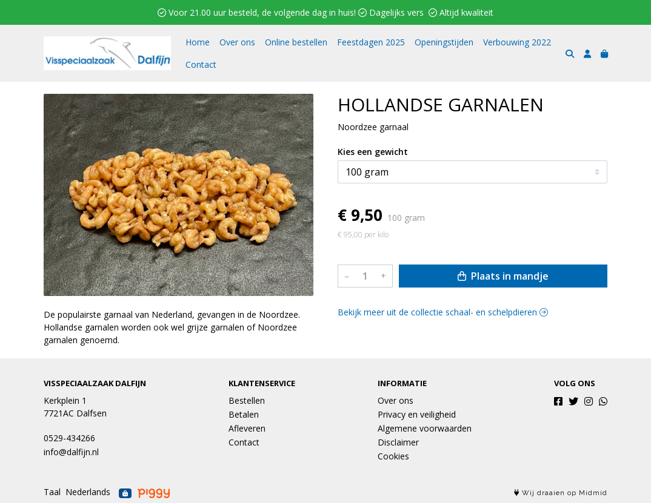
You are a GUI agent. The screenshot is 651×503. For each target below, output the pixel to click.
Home (197, 42)
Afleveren (247, 428)
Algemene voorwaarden (425, 428)
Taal (52, 492)
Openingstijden (444, 42)
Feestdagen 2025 (371, 42)
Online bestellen (296, 42)
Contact (200, 64)
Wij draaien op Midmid (560, 493)
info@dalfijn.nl (71, 452)
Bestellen (247, 400)
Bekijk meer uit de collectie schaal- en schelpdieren (443, 312)
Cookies (393, 456)
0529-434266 (69, 438)
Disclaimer (398, 442)
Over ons (237, 42)
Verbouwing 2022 (517, 42)
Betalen (244, 414)
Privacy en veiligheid (417, 414)
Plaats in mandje (503, 276)
